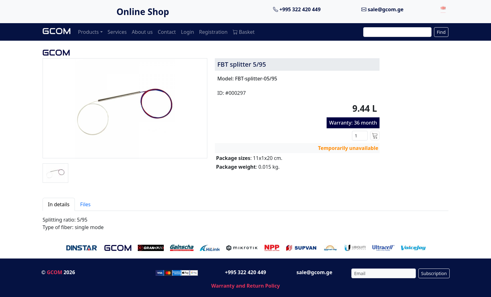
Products (88, 31)
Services (117, 31)
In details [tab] (59, 204)
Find (441, 32)
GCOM (54, 272)
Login (187, 31)
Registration (213, 31)
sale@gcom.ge (382, 9)
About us (142, 31)
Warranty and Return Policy (245, 285)
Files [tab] (85, 204)
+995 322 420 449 (297, 9)
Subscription (434, 273)
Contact (167, 31)
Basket (244, 31)
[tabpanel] (245, 221)
